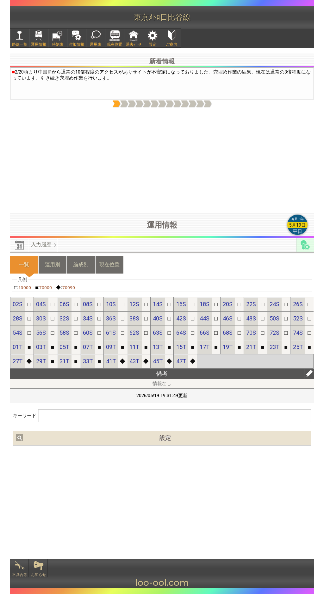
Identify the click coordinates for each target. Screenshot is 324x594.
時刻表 (57, 44)
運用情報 (38, 44)
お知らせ (38, 574)
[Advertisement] (162, 160)
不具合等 (19, 574)
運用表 (95, 44)
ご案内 (171, 44)
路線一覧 (19, 44)
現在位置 (114, 44)
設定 (152, 44)
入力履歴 (41, 245)
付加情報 (76, 44)
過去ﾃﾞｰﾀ (133, 44)
